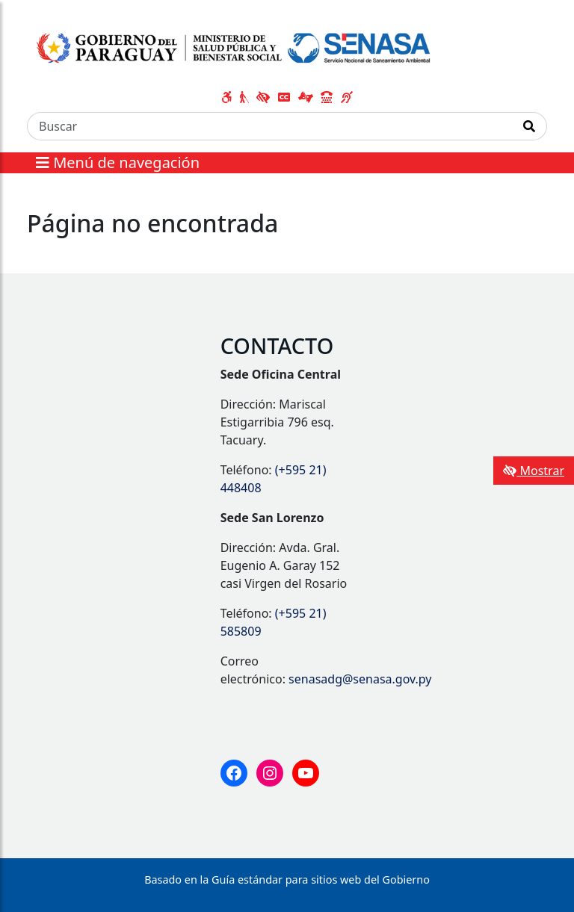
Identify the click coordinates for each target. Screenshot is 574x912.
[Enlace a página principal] (235, 45)
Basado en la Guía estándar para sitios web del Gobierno (287, 879)
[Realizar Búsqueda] (529, 126)
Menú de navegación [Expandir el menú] (118, 162)
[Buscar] (270, 126)
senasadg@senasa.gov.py (359, 679)
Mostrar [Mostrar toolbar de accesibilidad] (533, 470)
